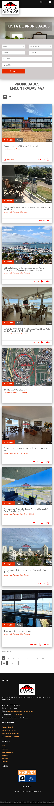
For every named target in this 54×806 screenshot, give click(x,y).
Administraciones (7, 752)
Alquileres (5, 749)
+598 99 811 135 (17, 715)
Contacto (5, 758)
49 (43, 658)
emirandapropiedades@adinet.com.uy (20, 712)
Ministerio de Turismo (9, 730)
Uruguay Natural (7, 727)
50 (4, 663)
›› (23, 663)
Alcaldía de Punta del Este (10, 736)
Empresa (5, 755)
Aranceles (5, 761)
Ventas (4, 746)
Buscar (13, 71)
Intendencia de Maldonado (10, 733)
